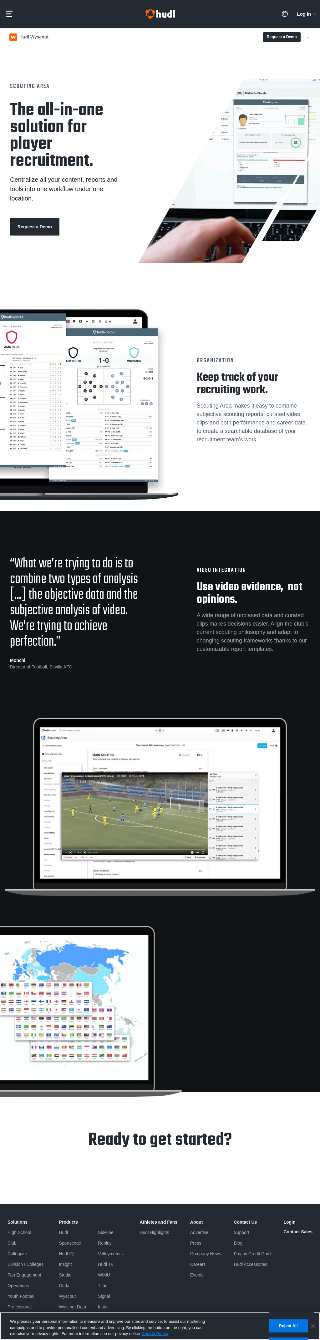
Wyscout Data (72, 1306)
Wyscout (67, 1296)
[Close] (313, 1326)
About (196, 1222)
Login (289, 1222)
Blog (238, 1243)
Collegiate (17, 1253)
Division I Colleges (25, 1264)
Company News (205, 1253)
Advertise (199, 1232)
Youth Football (21, 1296)
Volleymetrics (111, 1253)
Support (241, 1232)
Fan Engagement (24, 1274)
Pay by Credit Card (252, 1253)
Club (12, 1243)
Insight (65, 1264)
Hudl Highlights (154, 1232)
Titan (103, 1285)
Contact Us (245, 1222)
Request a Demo (282, 37)
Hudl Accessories (250, 1264)
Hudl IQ (66, 1253)
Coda (64, 1285)
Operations (18, 1285)
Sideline (106, 1232)
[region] (160, 1326)
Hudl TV (106, 1264)
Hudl (63, 1232)
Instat (103, 1306)
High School (19, 1232)
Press (195, 1243)
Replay (105, 1243)
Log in (307, 14)
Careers (198, 1264)
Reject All (288, 1325)
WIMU (104, 1274)
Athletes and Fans (158, 1222)
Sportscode (70, 1243)
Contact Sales (297, 1231)
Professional (20, 1306)
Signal (104, 1296)
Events (197, 1274)
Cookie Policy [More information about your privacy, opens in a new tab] (154, 1333)
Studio (65, 1274)
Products (68, 1222)
